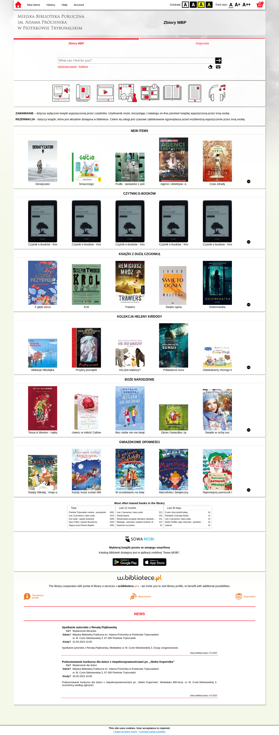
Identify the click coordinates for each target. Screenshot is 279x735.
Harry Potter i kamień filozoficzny (83, 522)
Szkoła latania (123, 516)
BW (193, 4)
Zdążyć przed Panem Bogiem (81, 525)
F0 (231, 4)
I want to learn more (125, 731)
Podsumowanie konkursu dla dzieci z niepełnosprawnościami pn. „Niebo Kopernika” (118, 661)
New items (33, 4)
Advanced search (67, 66)
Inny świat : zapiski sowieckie (81, 519)
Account (79, 4)
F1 (237, 4)
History (50, 4)
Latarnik (168, 525)
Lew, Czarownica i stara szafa (82, 516)
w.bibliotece (127, 586)
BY (209, 4)
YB (201, 4)
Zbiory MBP (76, 43)
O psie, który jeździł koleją (176, 512)
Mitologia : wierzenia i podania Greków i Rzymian (138, 522)
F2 (246, 4)
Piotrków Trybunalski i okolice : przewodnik (87, 512)
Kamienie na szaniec (126, 525)
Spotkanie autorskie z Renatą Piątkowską (89, 627)
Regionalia (202, 43)
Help (64, 4)
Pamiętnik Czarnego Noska (177, 516)
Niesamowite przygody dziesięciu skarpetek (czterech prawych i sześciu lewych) (151, 519)
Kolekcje (83, 66)
